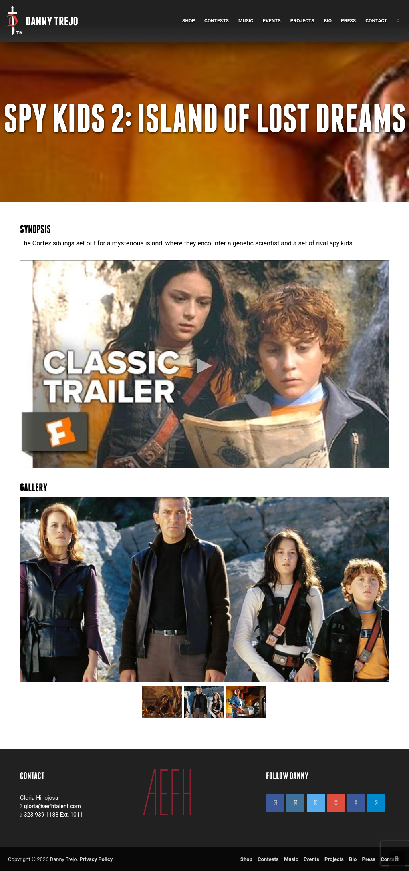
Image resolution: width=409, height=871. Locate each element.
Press (348, 21)
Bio (328, 21)
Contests (216, 21)
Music (245, 21)
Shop (188, 21)
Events (272, 21)
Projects (302, 21)
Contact (376, 21)
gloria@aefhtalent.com (52, 806)
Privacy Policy (96, 859)
